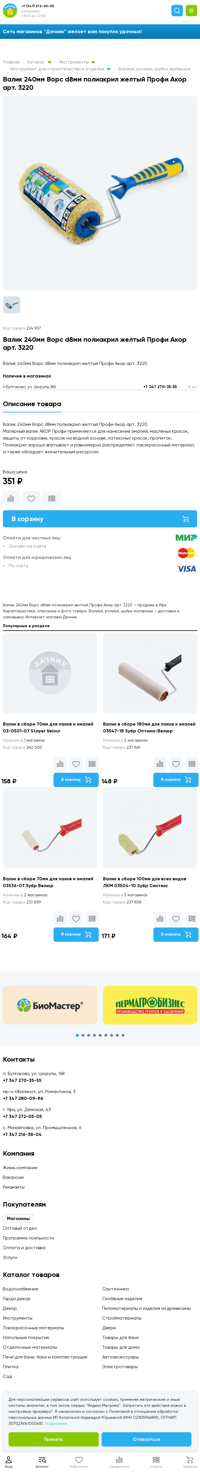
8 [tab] (117, 1035)
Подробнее (56, 1423)
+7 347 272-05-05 (22, 1116)
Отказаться (146, 1439)
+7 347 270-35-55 (160, 386)
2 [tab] (83, 1035)
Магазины (18, 1218)
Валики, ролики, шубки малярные (154, 68)
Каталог (39, 62)
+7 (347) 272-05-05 (37, 6)
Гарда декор (16, 1298)
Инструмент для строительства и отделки (61, 68)
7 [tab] (111, 1035)
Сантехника (115, 1289)
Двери (109, 1327)
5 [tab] (100, 1035)
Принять (53, 1439)
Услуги (10, 1257)
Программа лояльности (28, 1238)
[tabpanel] (50, 1005)
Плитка (10, 1366)
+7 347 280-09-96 (23, 1098)
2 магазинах (125, 740)
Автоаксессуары (120, 1357)
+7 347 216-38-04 (22, 1134)
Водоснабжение (20, 1289)
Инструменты (77, 62)
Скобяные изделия (122, 1298)
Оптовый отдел (20, 1228)
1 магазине (24, 740)
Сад (7, 1376)
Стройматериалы (121, 1318)
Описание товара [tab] (32, 404)
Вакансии (13, 1177)
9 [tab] (123, 1035)
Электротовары (120, 1366)
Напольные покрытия (26, 1337)
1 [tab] (77, 1035)
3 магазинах (125, 895)
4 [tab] (94, 1035)
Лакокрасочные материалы (33, 1327)
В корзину (100, 518)
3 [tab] (88, 1035)
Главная (11, 62)
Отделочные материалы (30, 1347)
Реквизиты (14, 1187)
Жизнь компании (20, 1167)
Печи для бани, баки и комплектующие (45, 1357)
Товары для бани (120, 1337)
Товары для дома (121, 1347)
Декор (10, 1308)
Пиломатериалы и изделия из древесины (146, 1308)
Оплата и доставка (24, 1247)
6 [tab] (105, 1035)
